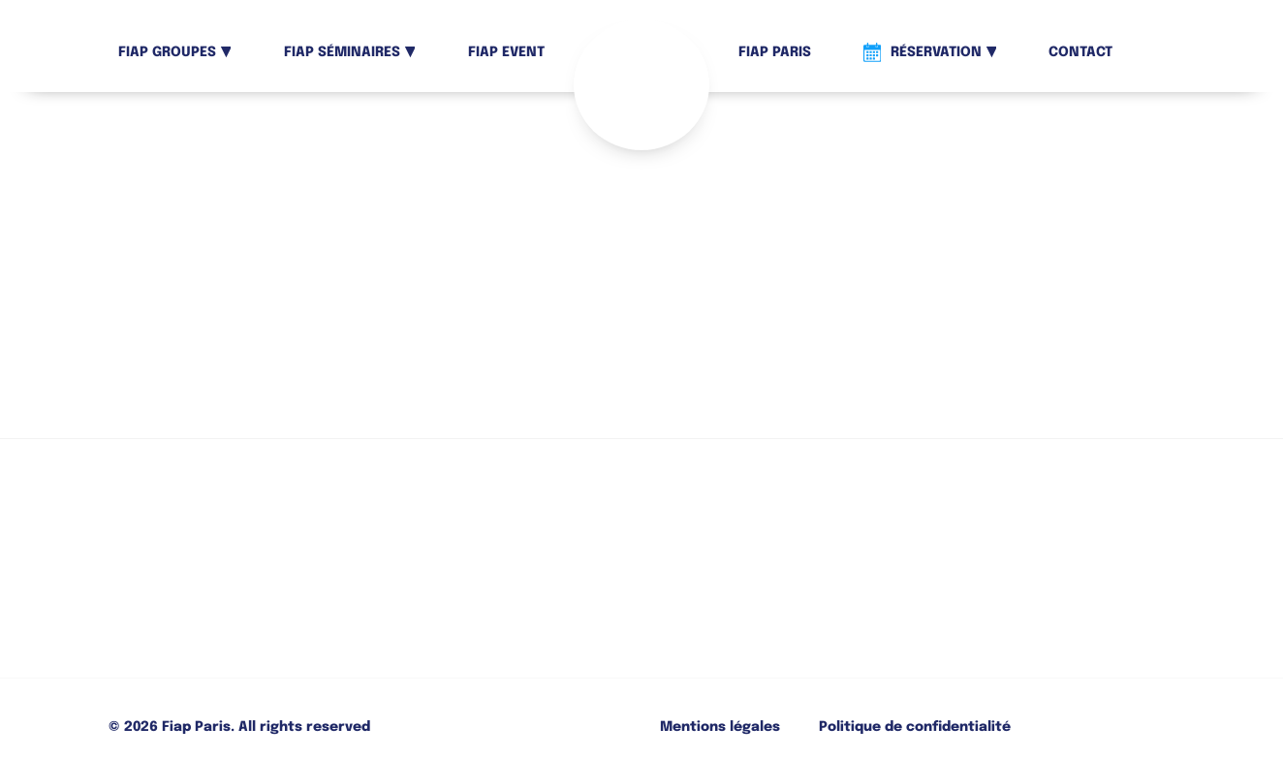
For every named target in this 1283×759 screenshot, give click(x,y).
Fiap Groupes (167, 52)
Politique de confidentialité (915, 727)
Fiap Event (506, 52)
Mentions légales (720, 727)
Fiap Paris (774, 52)
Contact (1080, 52)
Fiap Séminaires (342, 52)
